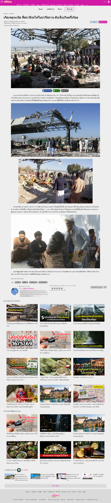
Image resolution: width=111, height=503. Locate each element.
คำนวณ (70, 5)
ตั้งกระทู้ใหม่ (55, 486)
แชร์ (94, 22)
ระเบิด (17, 282)
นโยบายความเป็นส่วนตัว (31, 499)
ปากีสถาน (32, 282)
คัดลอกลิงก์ (103, 22)
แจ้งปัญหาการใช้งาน (80, 499)
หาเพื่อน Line (45, 5)
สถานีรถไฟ (42, 282)
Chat (37, 5)
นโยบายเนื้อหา (42, 499)
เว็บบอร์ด (26, 5)
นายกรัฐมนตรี (18, 272)
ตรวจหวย (59, 5)
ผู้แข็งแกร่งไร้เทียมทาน (14, 25)
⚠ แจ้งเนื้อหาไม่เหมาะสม (96, 287)
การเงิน (77, 5)
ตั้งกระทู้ (69, 9)
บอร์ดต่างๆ (50, 9)
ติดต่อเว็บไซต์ (70, 499)
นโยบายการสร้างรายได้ (53, 499)
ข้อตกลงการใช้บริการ (18, 499)
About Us (63, 499)
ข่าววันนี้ (11, 13)
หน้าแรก (19, 5)
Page (82, 5)
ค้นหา (60, 9)
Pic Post (52, 5)
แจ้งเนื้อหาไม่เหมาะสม (92, 499)
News (41, 9)
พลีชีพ (24, 282)
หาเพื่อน (32, 5)
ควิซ (65, 5)
